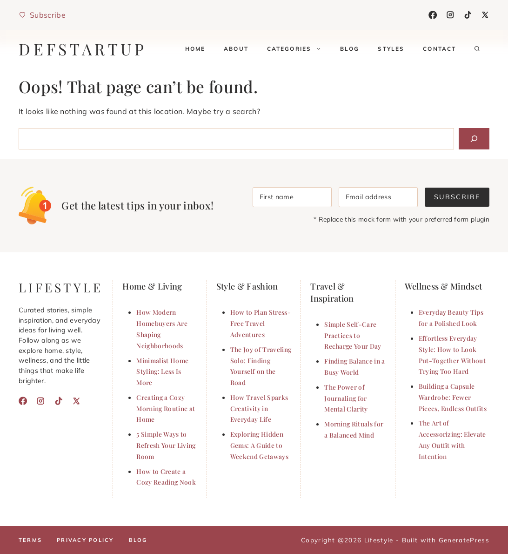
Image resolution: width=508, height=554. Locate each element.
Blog (350, 48)
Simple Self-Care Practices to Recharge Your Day (352, 335)
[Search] (474, 138)
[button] (477, 49)
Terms (30, 540)
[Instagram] (450, 15)
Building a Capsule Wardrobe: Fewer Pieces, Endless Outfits (453, 397)
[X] (485, 15)
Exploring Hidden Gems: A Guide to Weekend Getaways (259, 445)
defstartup (83, 49)
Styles (391, 48)
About (236, 48)
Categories (299, 49)
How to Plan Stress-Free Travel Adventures (260, 323)
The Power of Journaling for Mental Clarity (346, 398)
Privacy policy (85, 540)
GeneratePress (464, 540)
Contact (439, 48)
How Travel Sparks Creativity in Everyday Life (259, 408)
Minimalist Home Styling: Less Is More (162, 371)
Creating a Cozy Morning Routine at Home (165, 408)
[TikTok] (468, 15)
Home (195, 48)
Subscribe (457, 197)
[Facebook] (432, 15)
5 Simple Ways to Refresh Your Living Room (165, 445)
